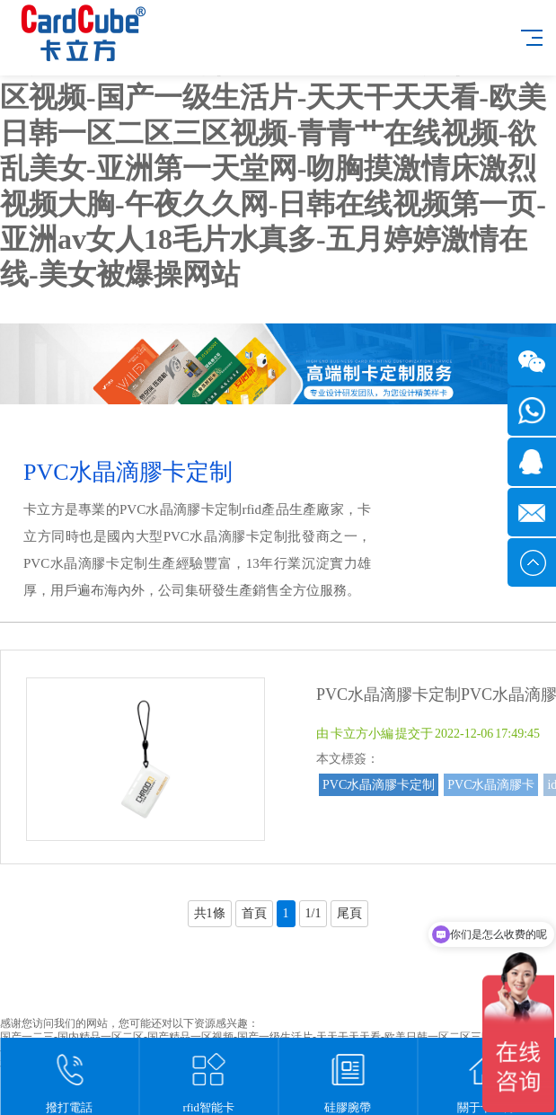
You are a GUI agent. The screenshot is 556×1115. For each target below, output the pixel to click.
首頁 (254, 913)
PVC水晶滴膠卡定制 (378, 785)
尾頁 (349, 913)
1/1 (313, 913)
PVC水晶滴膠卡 (490, 785)
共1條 (209, 913)
